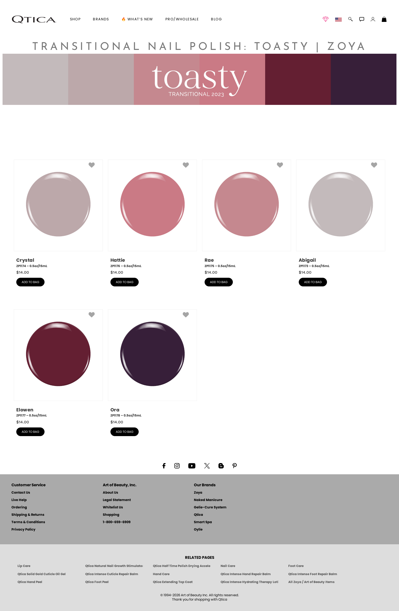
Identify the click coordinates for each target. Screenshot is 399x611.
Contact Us (20, 492)
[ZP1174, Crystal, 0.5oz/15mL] (58, 214)
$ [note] (22, 272)
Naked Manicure (208, 500)
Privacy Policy (23, 529)
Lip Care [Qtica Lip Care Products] (24, 565)
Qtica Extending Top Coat (173, 582)
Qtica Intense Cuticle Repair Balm (111, 574)
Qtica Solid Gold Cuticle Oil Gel (42, 574)
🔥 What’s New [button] (137, 19)
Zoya (198, 492)
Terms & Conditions (28, 522)
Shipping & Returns (27, 515)
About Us (110, 492)
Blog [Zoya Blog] (216, 19)
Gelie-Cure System (210, 507)
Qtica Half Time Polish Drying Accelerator (181, 565)
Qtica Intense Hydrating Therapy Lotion (249, 582)
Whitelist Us (113, 507)
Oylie (198, 529)
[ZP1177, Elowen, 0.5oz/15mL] (58, 363)
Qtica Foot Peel (97, 582)
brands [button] (101, 19)
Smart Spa (203, 522)
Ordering (19, 507)
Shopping (111, 515)
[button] (34, 19)
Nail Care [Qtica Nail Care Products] (228, 565)
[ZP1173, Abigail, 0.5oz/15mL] (340, 214)
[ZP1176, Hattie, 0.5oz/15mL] (152, 214)
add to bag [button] (30, 282)
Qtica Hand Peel (30, 582)
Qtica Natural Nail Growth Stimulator (114, 565)
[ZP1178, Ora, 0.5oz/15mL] (152, 363)
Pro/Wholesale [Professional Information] (182, 19)
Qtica (198, 515)
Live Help (19, 500)
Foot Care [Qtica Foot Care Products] (296, 565)
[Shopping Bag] (384, 20)
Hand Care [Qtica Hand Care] (161, 574)
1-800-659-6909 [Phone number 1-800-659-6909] (117, 522)
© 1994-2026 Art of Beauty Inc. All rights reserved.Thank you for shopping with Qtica (199, 597)
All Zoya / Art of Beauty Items (311, 582)
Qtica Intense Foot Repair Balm (312, 574)
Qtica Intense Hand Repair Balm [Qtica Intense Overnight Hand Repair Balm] (246, 574)
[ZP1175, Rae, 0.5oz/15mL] (246, 214)
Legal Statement (117, 500)
